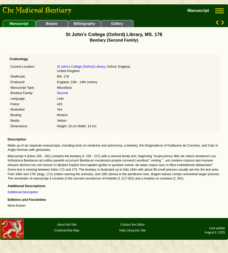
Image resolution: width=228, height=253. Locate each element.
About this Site (67, 224)
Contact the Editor (132, 224)
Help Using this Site (132, 230)
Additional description (23, 192)
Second (62, 93)
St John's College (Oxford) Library (81, 66)
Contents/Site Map (66, 230)
